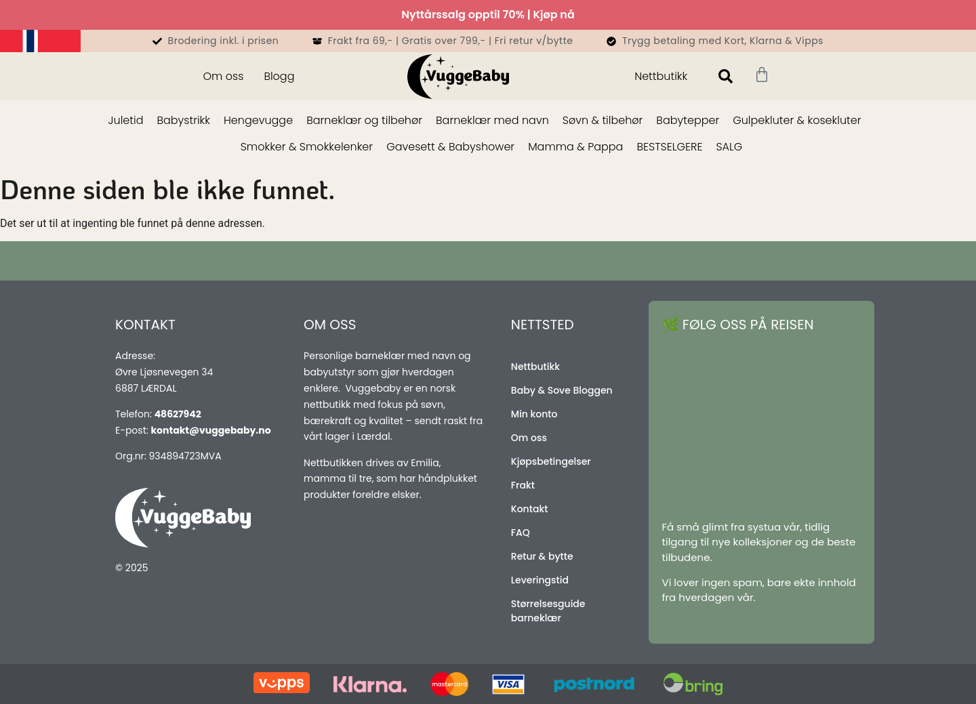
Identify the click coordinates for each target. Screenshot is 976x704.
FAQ (520, 532)
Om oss (223, 76)
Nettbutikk (660, 76)
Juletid (126, 120)
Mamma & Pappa (575, 146)
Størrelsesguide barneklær (548, 611)
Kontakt (529, 509)
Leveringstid (540, 580)
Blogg (279, 76)
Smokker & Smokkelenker (307, 146)
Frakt (523, 485)
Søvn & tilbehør (603, 120)
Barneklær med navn (492, 120)
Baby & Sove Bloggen (562, 390)
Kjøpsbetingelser (551, 461)
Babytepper (687, 120)
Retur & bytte (542, 556)
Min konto (534, 414)
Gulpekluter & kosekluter (797, 120)
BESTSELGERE (669, 146)
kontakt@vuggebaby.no (210, 430)
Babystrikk (183, 120)
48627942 (178, 414)
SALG (729, 146)
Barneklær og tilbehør (364, 120)
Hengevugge (258, 120)
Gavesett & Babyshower (450, 146)
